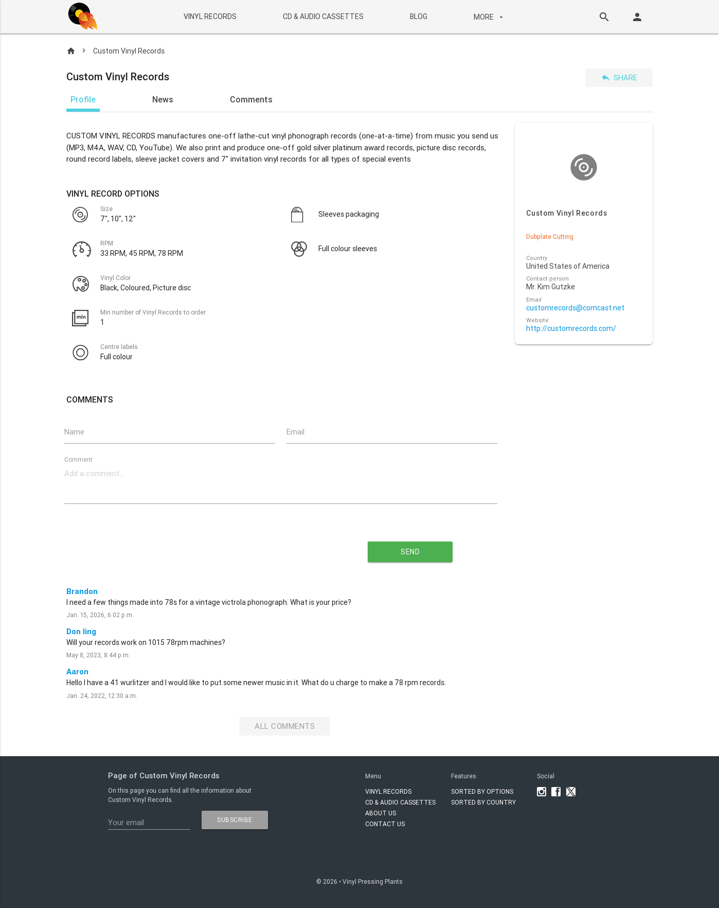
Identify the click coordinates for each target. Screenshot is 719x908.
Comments (251, 99)
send (410, 551)
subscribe (235, 820)
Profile (83, 99)
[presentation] (188, 548)
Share (619, 77)
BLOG (418, 16)
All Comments (285, 726)
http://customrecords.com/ (571, 329)
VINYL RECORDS (209, 16)
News (162, 99)
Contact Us (385, 824)
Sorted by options (482, 791)
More (489, 17)
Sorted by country (483, 802)
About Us (380, 813)
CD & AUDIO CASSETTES (322, 16)
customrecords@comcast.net (575, 308)
